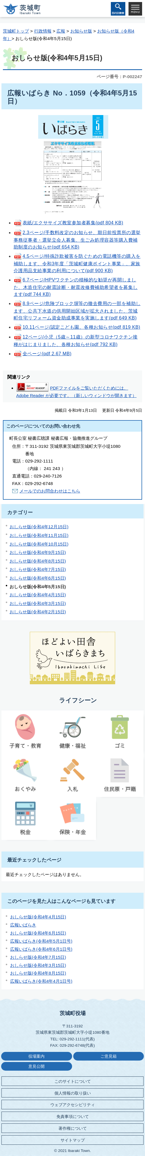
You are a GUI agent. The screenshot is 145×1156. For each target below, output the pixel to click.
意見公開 (36, 1066)
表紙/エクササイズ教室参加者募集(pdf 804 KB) (68, 222)
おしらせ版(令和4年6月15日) (38, 578)
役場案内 (36, 1056)
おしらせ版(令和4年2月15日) (38, 611)
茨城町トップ (16, 31)
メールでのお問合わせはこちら (49, 490)
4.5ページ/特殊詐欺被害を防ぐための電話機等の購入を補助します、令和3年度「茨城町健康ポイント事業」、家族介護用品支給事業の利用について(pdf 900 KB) (77, 263)
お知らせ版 (81, 31)
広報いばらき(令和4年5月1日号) (41, 941)
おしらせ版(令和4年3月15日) (38, 603)
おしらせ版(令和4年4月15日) (38, 594)
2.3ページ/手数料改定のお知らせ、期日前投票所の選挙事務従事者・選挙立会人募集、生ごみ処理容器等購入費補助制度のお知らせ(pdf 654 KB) (77, 239)
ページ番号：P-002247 (119, 76)
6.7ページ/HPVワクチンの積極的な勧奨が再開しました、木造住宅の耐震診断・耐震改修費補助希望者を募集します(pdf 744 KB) (75, 287)
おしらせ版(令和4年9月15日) (38, 552)
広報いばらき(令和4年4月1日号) (41, 981)
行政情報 (43, 31)
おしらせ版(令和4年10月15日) (39, 544)
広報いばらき (23, 924)
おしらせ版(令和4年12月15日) (39, 526)
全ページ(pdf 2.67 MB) (42, 353)
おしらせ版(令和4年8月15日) (38, 561)
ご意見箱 (108, 1056)
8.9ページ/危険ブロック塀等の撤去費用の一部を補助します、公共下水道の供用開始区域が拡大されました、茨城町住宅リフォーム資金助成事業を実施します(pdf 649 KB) (77, 310)
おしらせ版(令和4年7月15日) (38, 569)
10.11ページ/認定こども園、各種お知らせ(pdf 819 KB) (77, 327)
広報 (60, 31)
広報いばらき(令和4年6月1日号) (41, 949)
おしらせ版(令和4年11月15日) (39, 535)
